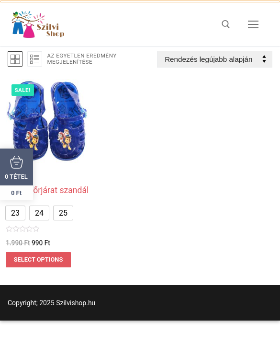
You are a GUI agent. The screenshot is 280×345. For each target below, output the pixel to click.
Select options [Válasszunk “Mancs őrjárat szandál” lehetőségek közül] (38, 259)
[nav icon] (253, 24)
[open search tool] (226, 24)
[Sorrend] (214, 59)
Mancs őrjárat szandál (47, 190)
